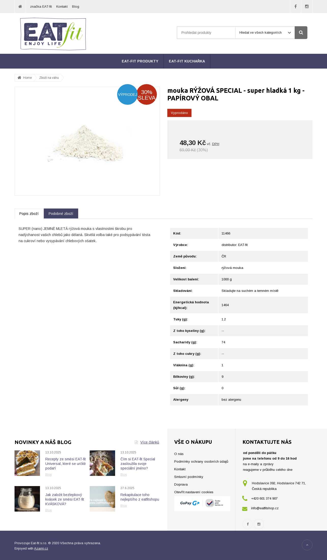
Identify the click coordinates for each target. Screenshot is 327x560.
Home (27, 78)
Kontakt (61, 6)
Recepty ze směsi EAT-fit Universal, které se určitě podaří (65, 463)
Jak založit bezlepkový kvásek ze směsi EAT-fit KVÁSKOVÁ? (64, 499)
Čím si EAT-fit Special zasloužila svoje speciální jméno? (137, 463)
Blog (75, 6)
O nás (179, 454)
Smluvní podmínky (188, 477)
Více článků (147, 442)
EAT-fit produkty (140, 61)
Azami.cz (41, 548)
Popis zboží (29, 214)
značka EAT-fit (41, 6)
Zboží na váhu (49, 78)
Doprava (181, 484)
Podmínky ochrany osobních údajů (201, 461)
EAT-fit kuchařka (187, 61)
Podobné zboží (61, 214)
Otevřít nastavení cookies (193, 492)
